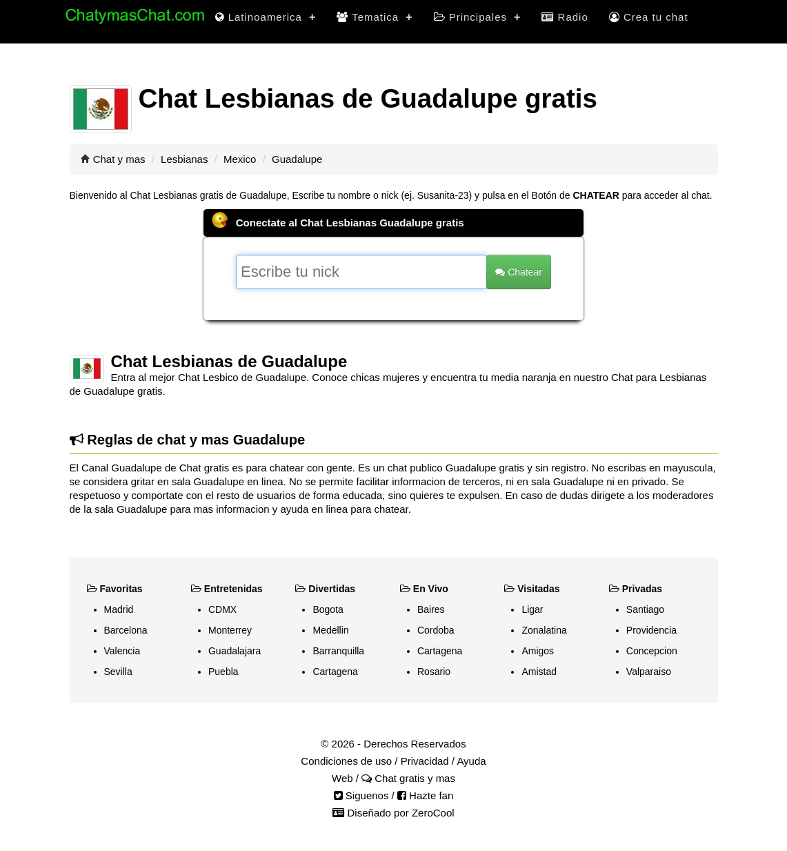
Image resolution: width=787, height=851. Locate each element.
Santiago (645, 609)
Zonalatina (543, 630)
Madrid (119, 609)
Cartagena (334, 671)
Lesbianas (184, 159)
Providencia (651, 630)
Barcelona (126, 630)
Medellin (330, 630)
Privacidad (425, 761)
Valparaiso (648, 671)
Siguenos (361, 795)
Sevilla (118, 671)
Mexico (240, 159)
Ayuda (471, 761)
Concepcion (651, 650)
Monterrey (230, 630)
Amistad (539, 671)
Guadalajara (234, 650)
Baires (431, 609)
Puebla (223, 671)
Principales (477, 17)
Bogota (327, 609)
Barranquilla (338, 650)
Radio (564, 17)
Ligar (532, 609)
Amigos (537, 650)
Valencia (122, 650)
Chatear (518, 271)
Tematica (374, 17)
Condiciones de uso (346, 761)
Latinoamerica (266, 17)
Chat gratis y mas (408, 778)
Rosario (433, 671)
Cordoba (436, 630)
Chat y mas (119, 159)
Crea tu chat (648, 17)
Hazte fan (425, 795)
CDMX (222, 609)
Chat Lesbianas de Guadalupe (229, 361)
